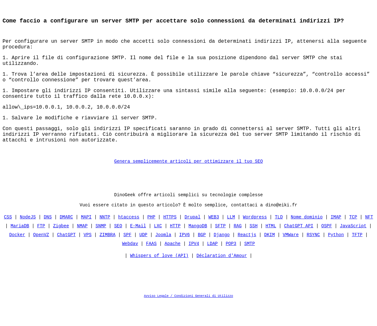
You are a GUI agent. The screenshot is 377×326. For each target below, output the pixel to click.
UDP (143, 258)
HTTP (175, 249)
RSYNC (313, 258)
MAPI (86, 240)
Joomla (163, 258)
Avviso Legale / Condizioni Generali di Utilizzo (188, 321)
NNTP (105, 240)
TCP (353, 240)
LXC (158, 249)
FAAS (151, 267)
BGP (202, 258)
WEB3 (214, 240)
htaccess (128, 240)
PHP (151, 240)
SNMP (100, 249)
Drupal (192, 240)
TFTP (357, 258)
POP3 (231, 267)
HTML (270, 249)
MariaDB (20, 249)
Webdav (130, 267)
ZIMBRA (107, 258)
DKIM (269, 258)
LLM (231, 240)
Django (221, 258)
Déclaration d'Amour (222, 281)
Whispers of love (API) (159, 281)
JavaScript (353, 249)
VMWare (291, 258)
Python (336, 258)
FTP (41, 249)
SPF (127, 258)
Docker (17, 258)
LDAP (212, 267)
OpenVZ (41, 258)
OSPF (326, 249)
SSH (254, 249)
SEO (118, 249)
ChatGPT (66, 258)
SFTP (220, 249)
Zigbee (61, 249)
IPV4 (193, 267)
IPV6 (184, 258)
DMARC (66, 240)
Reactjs (247, 258)
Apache (172, 267)
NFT (369, 240)
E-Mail (138, 249)
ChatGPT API (298, 249)
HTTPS (170, 240)
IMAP (336, 240)
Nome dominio (307, 240)
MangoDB (198, 249)
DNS (48, 240)
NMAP (82, 249)
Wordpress (255, 240)
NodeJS (28, 240)
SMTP (249, 267)
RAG (237, 249)
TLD (279, 240)
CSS (8, 240)
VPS (88, 258)
